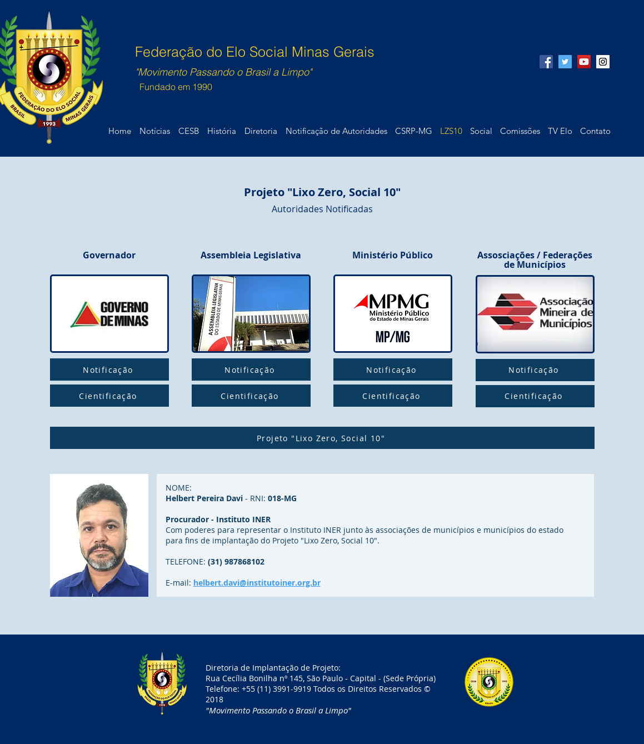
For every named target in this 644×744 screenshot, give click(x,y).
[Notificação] (109, 369)
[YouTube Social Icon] (584, 61)
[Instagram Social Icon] (603, 61)
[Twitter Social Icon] (565, 61)
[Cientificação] (109, 396)
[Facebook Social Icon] (546, 61)
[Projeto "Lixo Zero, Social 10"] (322, 438)
